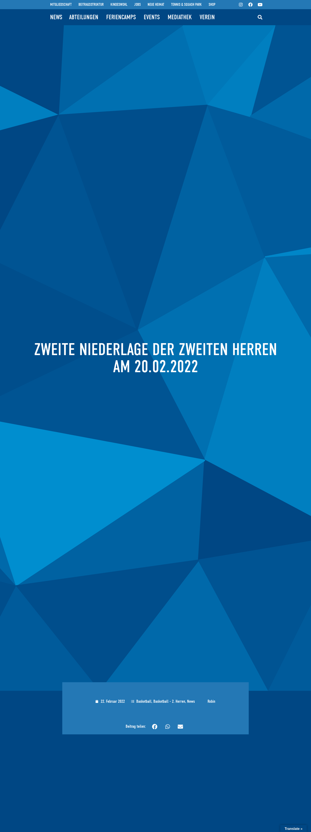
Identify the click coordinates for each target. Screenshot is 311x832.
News (191, 701)
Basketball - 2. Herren (169, 701)
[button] (260, 17)
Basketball (143, 701)
